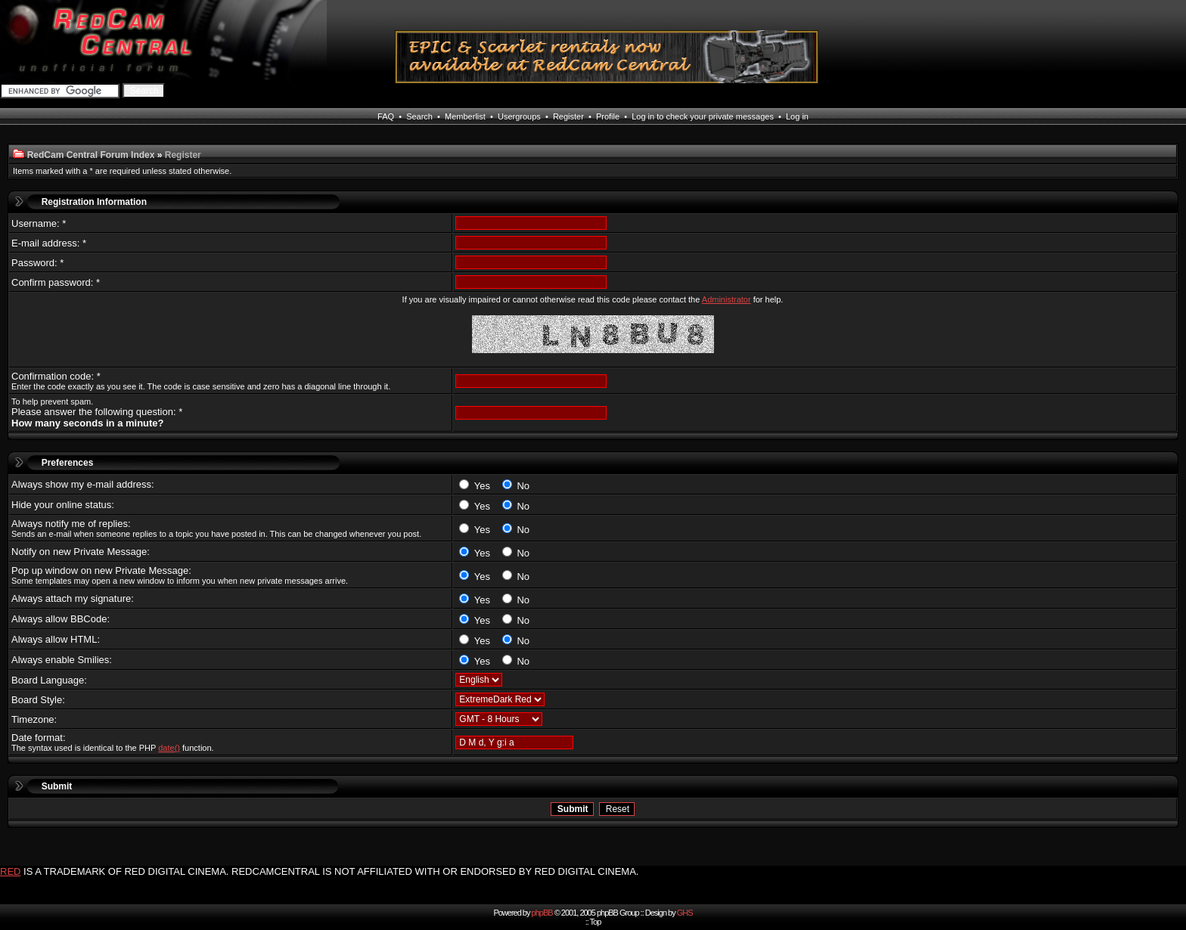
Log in (797, 116)
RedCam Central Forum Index (91, 155)
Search (419, 116)
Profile (607, 116)
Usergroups (519, 116)
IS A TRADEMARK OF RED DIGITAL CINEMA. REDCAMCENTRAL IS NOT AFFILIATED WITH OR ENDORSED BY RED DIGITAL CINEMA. (330, 871)
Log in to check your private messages (703, 116)
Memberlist (465, 116)
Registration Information (94, 202)
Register (568, 116)
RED (10, 871)
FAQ (385, 116)
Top (595, 921)
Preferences (68, 462)
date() (169, 747)
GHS (685, 912)
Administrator (726, 299)
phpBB (542, 912)
